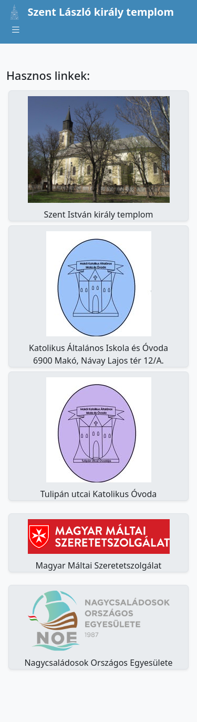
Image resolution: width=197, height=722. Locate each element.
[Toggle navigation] (15, 29)
